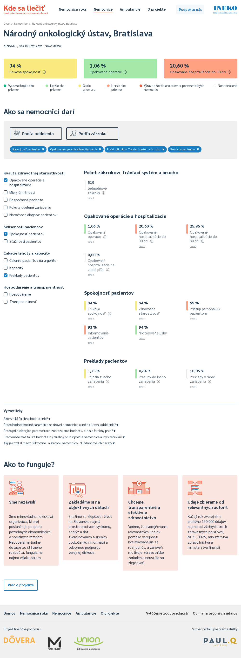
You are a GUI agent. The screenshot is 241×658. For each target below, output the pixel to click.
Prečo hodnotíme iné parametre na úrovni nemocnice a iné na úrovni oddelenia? (61, 425)
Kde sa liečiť (26, 8)
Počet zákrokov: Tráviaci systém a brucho (136, 149)
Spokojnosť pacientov (28, 149)
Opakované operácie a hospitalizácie (75, 149)
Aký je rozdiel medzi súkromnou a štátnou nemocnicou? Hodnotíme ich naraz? (59, 443)
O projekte (156, 9)
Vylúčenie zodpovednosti (167, 613)
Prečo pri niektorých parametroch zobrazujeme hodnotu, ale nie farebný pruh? (59, 431)
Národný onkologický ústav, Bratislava (54, 23)
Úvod (7, 23)
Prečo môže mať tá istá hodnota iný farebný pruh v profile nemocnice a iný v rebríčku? (64, 437)
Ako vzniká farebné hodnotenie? (27, 418)
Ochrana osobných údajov (215, 613)
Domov (9, 613)
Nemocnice (103, 9)
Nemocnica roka (73, 9)
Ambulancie (130, 9)
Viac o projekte (21, 584)
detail (91, 197)
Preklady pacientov (184, 149)
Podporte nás (190, 9)
